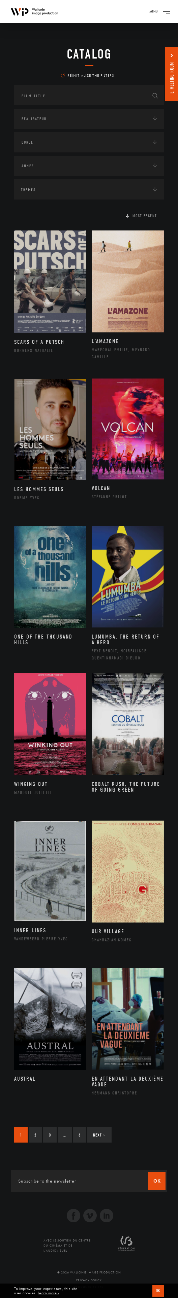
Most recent (144, 215)
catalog (89, 54)
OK (158, 1291)
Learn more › (48, 1293)
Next (99, 1135)
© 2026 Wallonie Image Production (89, 1272)
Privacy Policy (89, 1280)
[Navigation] (166, 11)
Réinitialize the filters (87, 75)
